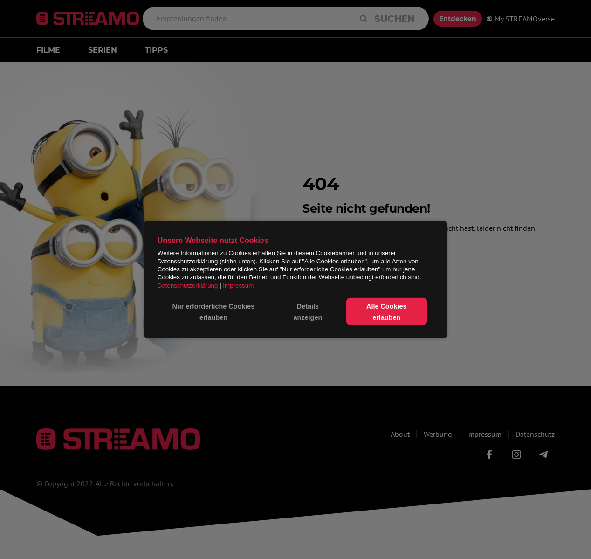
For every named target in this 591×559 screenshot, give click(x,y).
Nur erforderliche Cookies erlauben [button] (213, 311)
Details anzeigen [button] (308, 311)
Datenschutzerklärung (188, 285)
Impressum (238, 285)
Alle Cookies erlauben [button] (386, 311)
